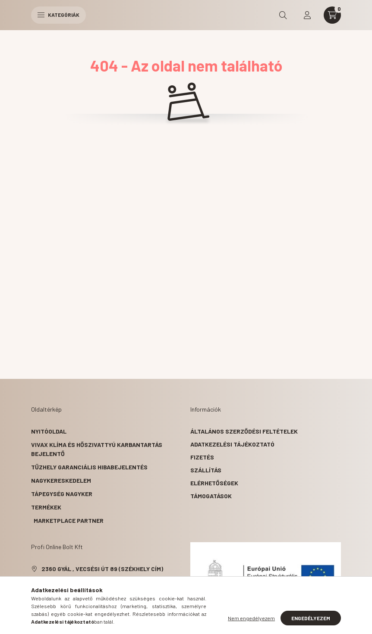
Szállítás (205, 470)
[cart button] (332, 15)
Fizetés (202, 457)
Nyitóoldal (48, 431)
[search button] (283, 15)
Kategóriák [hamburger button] (58, 15)
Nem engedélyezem (251, 618)
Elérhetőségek (214, 483)
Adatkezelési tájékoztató (232, 444)
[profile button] (307, 15)
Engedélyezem (310, 618)
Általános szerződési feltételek (244, 431)
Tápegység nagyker (61, 493)
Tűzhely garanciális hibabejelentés (89, 467)
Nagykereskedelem (61, 480)
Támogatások (211, 496)
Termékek (46, 507)
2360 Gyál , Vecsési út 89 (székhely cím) (102, 568)
